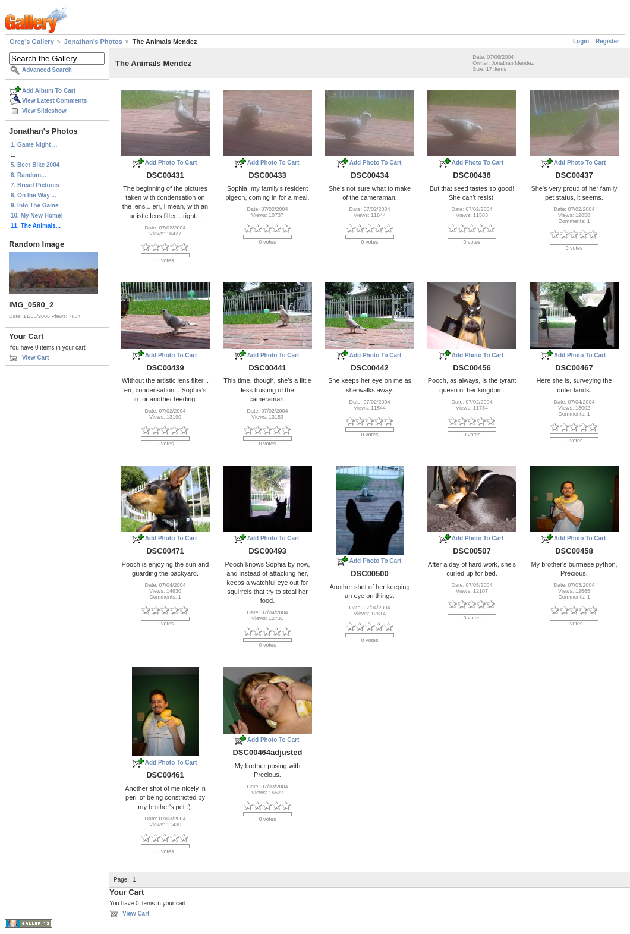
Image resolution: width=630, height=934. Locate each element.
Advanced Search (47, 70)
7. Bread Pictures (35, 185)
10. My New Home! (37, 215)
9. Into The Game (35, 205)
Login (581, 41)
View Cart (35, 357)
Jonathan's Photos (93, 41)
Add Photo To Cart (171, 162)
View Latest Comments (54, 101)
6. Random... (28, 175)
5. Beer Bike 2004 (35, 165)
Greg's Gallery (32, 41)
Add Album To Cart (48, 90)
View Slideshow (44, 111)
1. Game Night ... (34, 144)
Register (607, 41)
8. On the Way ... (33, 195)
